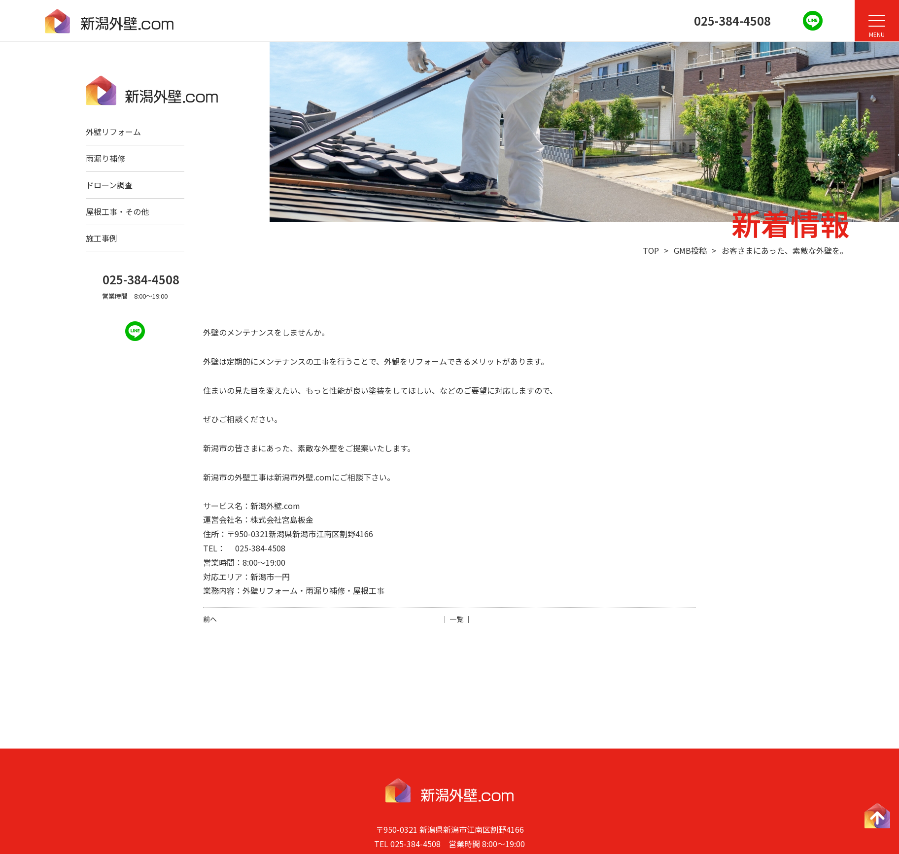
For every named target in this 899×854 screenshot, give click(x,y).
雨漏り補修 (105, 158)
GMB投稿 (690, 250)
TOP (651, 250)
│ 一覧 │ (456, 619)
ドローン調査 (109, 185)
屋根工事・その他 (117, 211)
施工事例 (101, 238)
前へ (210, 619)
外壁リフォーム (113, 131)
